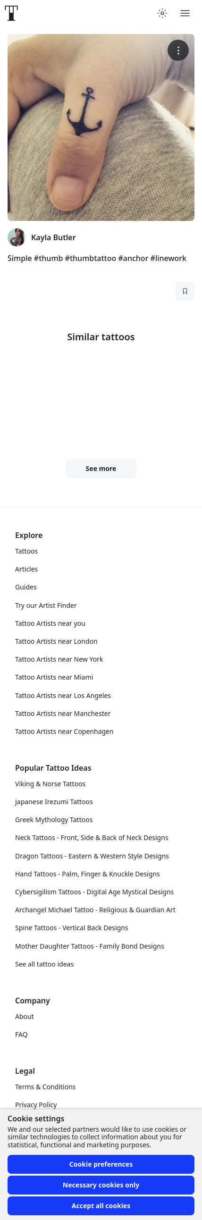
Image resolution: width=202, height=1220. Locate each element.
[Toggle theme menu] (162, 13)
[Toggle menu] (185, 13)
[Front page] (11, 13)
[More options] (178, 50)
